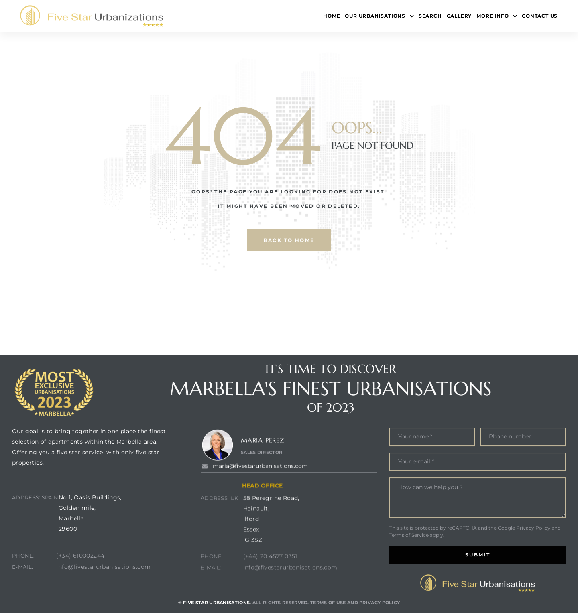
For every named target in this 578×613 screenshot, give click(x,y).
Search (430, 16)
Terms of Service (409, 573)
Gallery (459, 16)
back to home (289, 240)
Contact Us (540, 16)
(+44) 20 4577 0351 (270, 592)
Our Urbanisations (379, 16)
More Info (496, 16)
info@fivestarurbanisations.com (103, 587)
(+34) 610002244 (80, 576)
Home (331, 16)
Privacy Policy (533, 566)
